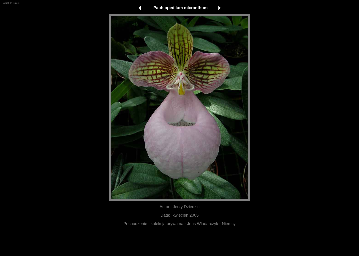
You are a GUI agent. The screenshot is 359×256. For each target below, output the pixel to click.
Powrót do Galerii (10, 3)
